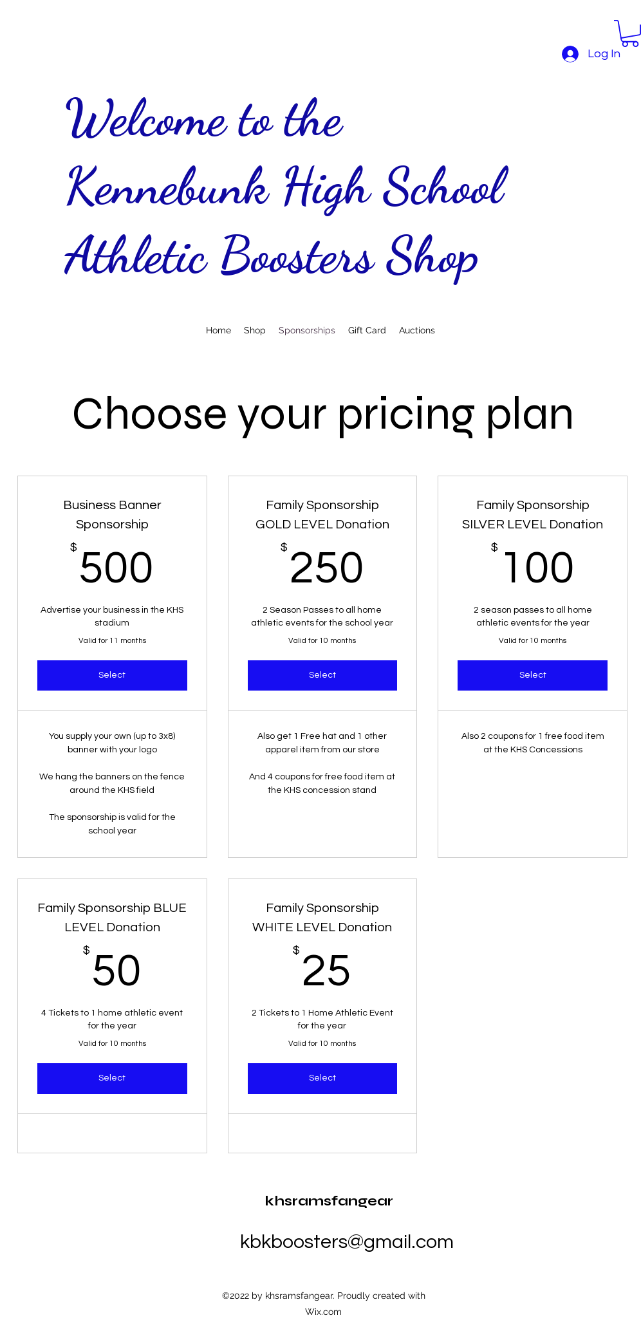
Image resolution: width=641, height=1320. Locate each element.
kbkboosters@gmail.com (347, 1242)
